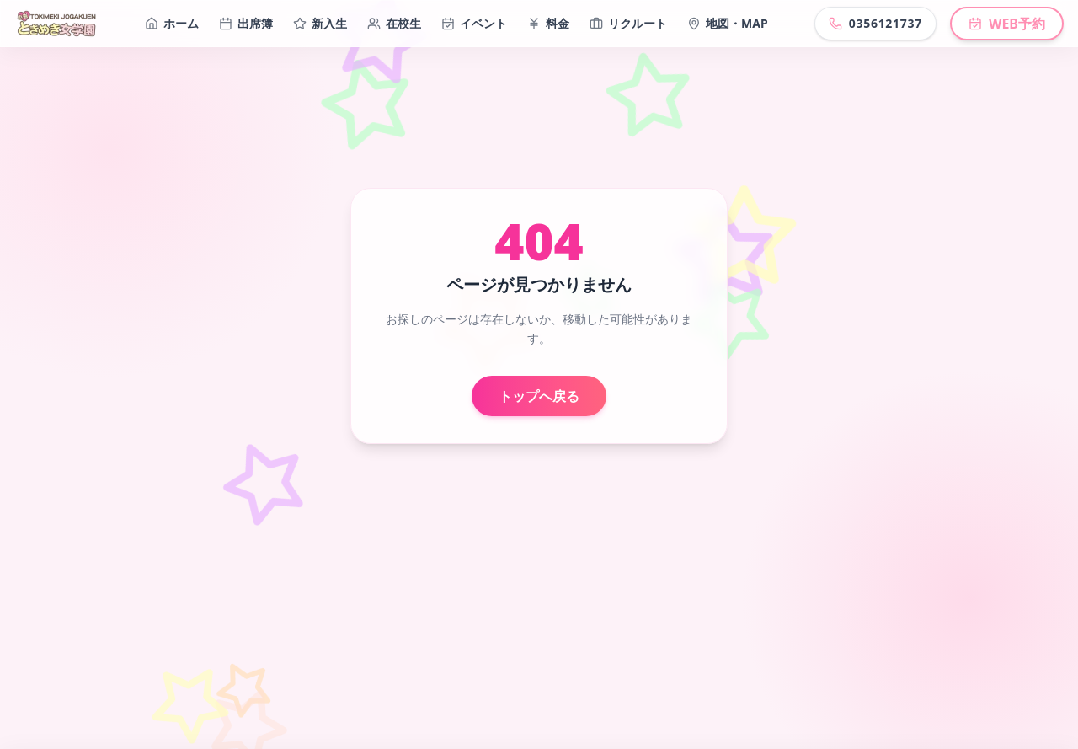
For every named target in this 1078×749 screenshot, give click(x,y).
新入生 (320, 23)
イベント (474, 23)
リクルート (628, 23)
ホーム (172, 23)
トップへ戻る (539, 396)
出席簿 (246, 23)
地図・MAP (727, 23)
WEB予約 (1007, 23)
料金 (548, 23)
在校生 (394, 23)
